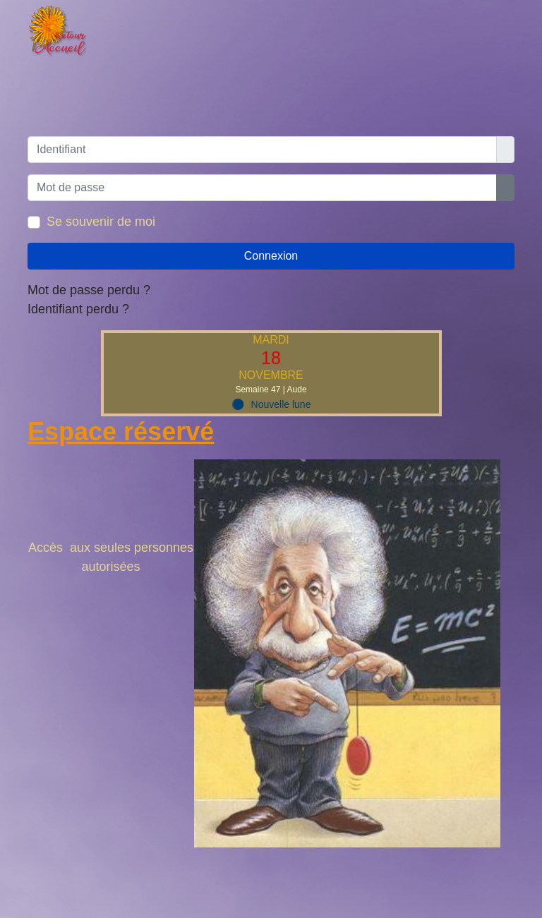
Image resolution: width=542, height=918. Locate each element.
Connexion (271, 256)
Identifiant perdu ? (78, 309)
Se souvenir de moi (101, 222)
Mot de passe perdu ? (89, 290)
